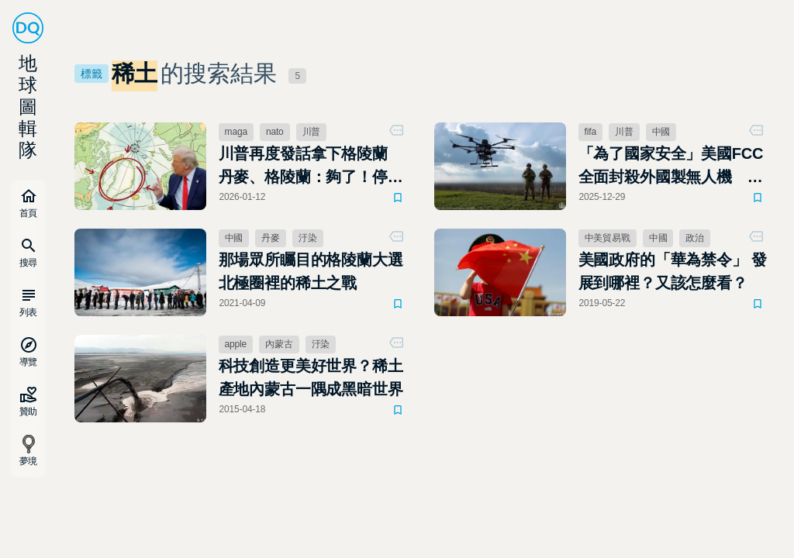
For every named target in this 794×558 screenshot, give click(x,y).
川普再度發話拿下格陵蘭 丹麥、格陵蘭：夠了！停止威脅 (311, 166)
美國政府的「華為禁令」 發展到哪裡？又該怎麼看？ (672, 271)
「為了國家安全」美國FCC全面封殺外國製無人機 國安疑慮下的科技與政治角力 (671, 166)
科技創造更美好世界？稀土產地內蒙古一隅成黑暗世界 (311, 377)
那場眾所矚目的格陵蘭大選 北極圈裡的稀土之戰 (311, 271)
